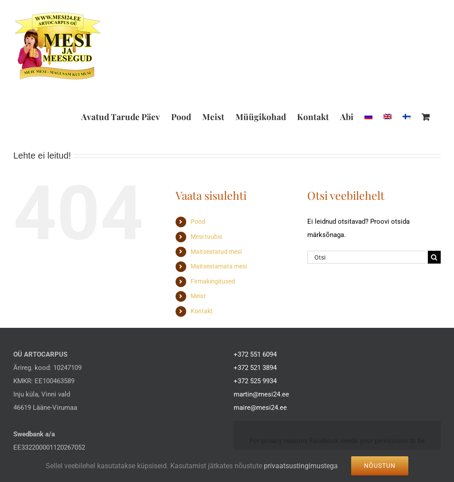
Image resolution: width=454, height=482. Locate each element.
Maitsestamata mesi (219, 266)
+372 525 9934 (255, 381)
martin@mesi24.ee (261, 394)
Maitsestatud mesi (216, 251)
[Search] (434, 257)
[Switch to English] (387, 116)
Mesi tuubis (206, 236)
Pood (198, 221)
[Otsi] (367, 257)
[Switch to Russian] (368, 116)
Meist (198, 295)
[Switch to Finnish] (407, 116)
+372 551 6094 (255, 354)
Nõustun (379, 465)
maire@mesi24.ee (260, 408)
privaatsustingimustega (301, 466)
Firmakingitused (213, 281)
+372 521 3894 (255, 368)
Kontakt (202, 311)
